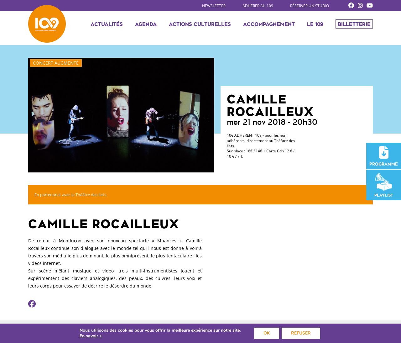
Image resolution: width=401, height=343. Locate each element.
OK (266, 333)
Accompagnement (269, 24)
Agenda (146, 24)
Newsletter (214, 5)
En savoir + (91, 336)
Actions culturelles (200, 24)
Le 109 (315, 24)
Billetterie (354, 24)
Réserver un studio (309, 5)
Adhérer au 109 (257, 5)
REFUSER (301, 333)
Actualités (107, 24)
